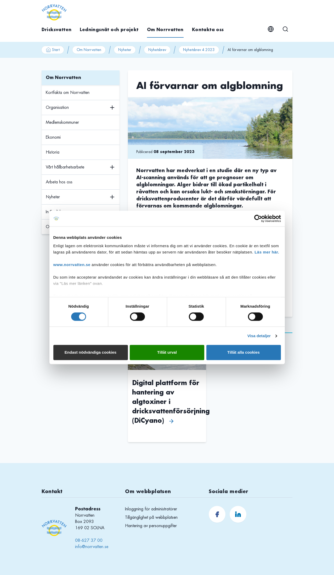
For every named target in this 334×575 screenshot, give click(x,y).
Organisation (57, 107)
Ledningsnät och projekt (109, 30)
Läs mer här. (266, 252)
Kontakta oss (208, 30)
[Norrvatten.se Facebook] (217, 514)
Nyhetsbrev (157, 50)
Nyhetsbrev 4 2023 (199, 50)
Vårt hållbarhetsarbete (65, 167)
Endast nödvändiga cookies (90, 352)
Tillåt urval (167, 352)
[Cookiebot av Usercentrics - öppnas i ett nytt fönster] (258, 218)
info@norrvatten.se (91, 547)
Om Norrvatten (165, 30)
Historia (52, 152)
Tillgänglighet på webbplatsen (151, 517)
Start (53, 49)
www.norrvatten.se (71, 264)
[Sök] (285, 29)
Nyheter (124, 50)
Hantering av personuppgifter (151, 526)
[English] (270, 29)
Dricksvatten (57, 30)
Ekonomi (53, 137)
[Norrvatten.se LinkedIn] (238, 514)
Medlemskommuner (62, 122)
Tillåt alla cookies (243, 352)
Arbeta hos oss (59, 182)
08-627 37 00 (89, 540)
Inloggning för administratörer (151, 509)
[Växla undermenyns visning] (112, 107)
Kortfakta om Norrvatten (67, 93)
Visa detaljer (259, 336)
